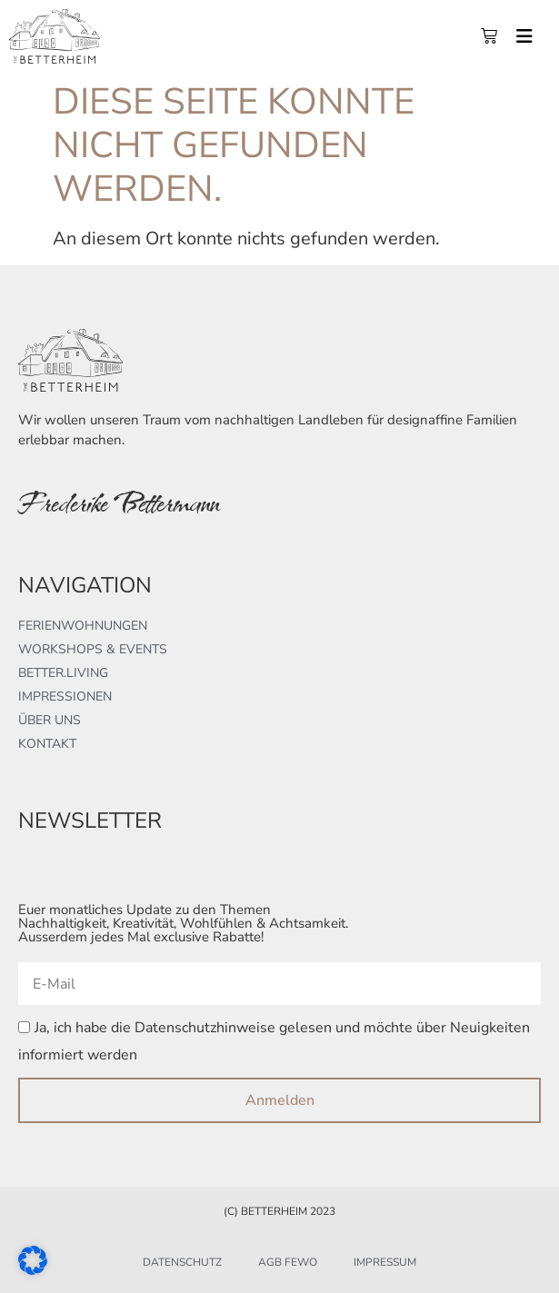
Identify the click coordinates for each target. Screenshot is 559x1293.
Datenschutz (182, 1262)
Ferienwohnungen (82, 625)
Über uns (49, 720)
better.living (63, 672)
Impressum (385, 1262)
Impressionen (65, 696)
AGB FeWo (287, 1262)
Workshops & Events (92, 649)
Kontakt (47, 743)
